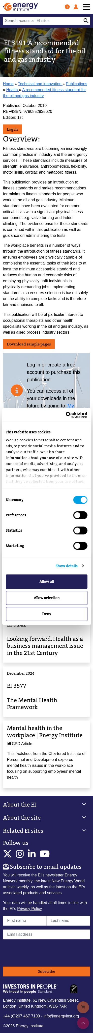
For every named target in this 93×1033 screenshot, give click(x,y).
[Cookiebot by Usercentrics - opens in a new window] (66, 415)
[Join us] (67, 7)
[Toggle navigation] (86, 7)
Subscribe (46, 971)
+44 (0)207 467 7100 (21, 1016)
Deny (46, 613)
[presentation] (40, 953)
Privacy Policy (29, 909)
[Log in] (76, 7)
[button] (46, 804)
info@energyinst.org (61, 1016)
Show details (67, 566)
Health (12, 90)
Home (8, 84)
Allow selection (47, 597)
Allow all (46, 581)
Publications (76, 84)
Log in (12, 129)
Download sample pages (29, 344)
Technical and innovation (40, 84)
